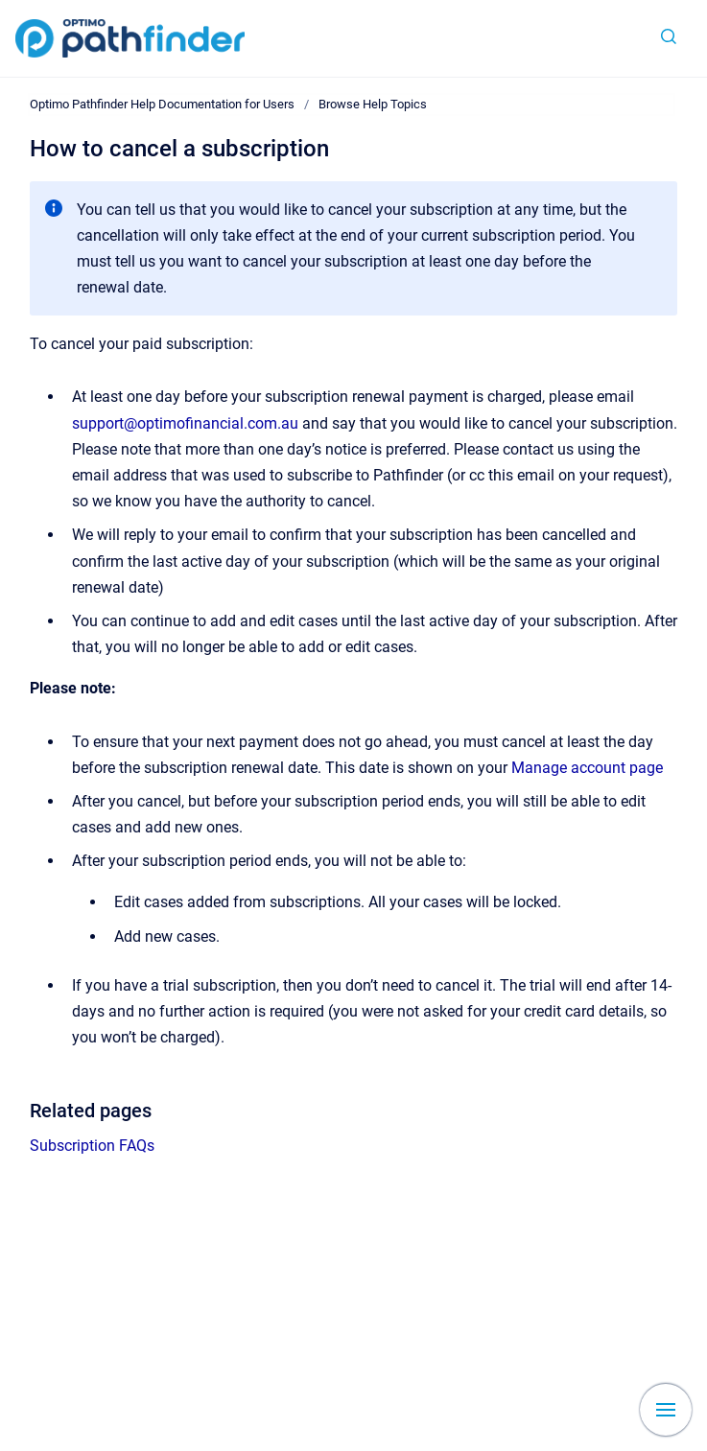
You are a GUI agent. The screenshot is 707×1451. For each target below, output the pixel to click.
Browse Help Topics (372, 104)
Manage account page (587, 768)
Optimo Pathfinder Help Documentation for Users (162, 104)
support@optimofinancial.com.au (185, 423)
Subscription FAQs (92, 1145)
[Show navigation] (666, 1410)
